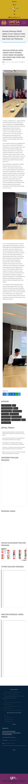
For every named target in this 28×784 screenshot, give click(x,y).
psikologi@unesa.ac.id (15, 17)
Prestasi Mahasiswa (16, 417)
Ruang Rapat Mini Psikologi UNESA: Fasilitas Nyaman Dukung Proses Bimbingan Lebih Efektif (13, 443)
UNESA (15, 1)
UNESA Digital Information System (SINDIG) (13, 710)
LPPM (5, 700)
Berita (23, 419)
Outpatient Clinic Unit (8, 717)
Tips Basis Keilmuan (6, 405)
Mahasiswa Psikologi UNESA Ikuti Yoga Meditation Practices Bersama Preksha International (13, 438)
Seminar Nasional (17, 411)
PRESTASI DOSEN (6, 422)
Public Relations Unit (8, 721)
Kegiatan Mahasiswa (6, 411)
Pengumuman (5, 414)
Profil (14, 405)
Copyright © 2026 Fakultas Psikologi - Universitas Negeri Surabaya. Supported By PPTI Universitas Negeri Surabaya (14, 780)
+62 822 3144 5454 (12, 740)
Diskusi (15, 408)
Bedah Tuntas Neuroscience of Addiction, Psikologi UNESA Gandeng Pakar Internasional (13, 452)
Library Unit (6, 715)
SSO (15, 4)
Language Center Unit (8, 719)
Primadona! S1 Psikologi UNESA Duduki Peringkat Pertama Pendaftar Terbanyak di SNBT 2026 (13, 448)
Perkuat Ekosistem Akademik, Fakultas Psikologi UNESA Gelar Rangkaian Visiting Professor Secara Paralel (13, 433)
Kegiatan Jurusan (14, 414)
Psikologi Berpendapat (7, 408)
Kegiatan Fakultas (18, 62)
